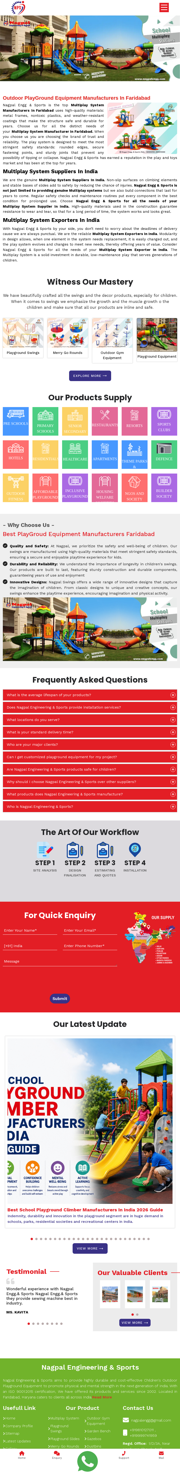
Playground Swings (23, 353)
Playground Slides (64, 1439)
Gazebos (92, 1439)
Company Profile (18, 1426)
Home (9, 1418)
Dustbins (92, 1446)
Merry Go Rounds (67, 353)
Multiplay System (63, 1418)
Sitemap (11, 1433)
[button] (32, 1239)
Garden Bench (97, 1431)
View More (90, 1248)
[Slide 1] (77, 74)
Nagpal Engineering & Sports (90, 1367)
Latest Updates (17, 1441)
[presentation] (31, 979)
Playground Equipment (157, 356)
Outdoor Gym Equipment (112, 355)
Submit (60, 998)
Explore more (90, 375)
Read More (102, 1397)
